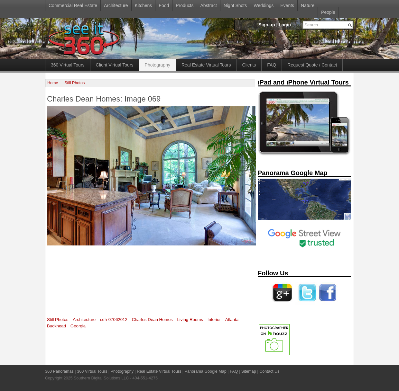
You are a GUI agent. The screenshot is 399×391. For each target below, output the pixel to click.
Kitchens (143, 5)
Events (287, 5)
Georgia (78, 326)
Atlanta (231, 319)
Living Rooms (190, 319)
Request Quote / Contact (312, 64)
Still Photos (74, 83)
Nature (307, 5)
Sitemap (248, 371)
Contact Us (269, 371)
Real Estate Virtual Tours (206, 64)
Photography (157, 64)
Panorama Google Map (206, 371)
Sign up (266, 24)
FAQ (271, 64)
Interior (214, 319)
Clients (249, 64)
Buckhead (56, 326)
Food (164, 5)
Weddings (264, 5)
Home (52, 83)
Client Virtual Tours (115, 64)
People (328, 12)
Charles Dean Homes (152, 319)
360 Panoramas (59, 371)
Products (184, 5)
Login (285, 24)
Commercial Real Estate (73, 5)
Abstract (208, 5)
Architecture (116, 5)
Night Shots (235, 5)
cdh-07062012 (113, 319)
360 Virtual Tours (68, 64)
